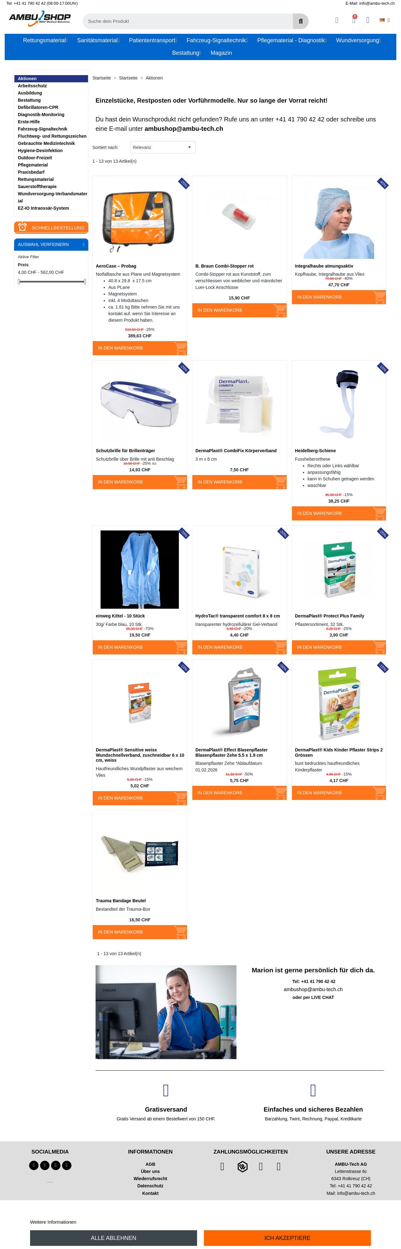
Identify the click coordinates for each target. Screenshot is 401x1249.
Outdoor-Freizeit (35, 157)
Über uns (150, 1171)
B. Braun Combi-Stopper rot (224, 266)
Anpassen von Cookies (101, 1222)
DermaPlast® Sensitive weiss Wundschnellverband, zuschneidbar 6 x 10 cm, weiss (140, 755)
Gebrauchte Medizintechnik (46, 143)
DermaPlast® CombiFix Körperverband (236, 450)
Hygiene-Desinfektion (40, 150)
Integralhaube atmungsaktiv (324, 266)
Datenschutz (150, 1185)
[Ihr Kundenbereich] (337, 20)
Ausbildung (30, 92)
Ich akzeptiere (287, 1238)
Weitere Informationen (53, 1222)
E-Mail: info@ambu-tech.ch (370, 3)
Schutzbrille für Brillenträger (125, 450)
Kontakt (150, 1193)
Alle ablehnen (113, 1238)
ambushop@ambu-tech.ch (184, 128)
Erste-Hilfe (29, 121)
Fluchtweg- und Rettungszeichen (52, 136)
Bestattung (29, 100)
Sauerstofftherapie (37, 186)
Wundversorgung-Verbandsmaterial (52, 197)
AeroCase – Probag (116, 266)
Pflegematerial (33, 164)
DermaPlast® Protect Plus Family (329, 615)
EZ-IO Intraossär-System (43, 208)
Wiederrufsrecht (150, 1178)
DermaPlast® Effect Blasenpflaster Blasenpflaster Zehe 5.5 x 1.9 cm (231, 752)
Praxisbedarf (31, 172)
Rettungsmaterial (36, 179)
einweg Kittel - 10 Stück (120, 615)
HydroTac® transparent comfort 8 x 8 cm (237, 615)
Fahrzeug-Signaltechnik (42, 128)
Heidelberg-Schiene (315, 450)
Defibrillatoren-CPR (38, 107)
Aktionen (27, 78)
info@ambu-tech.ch (356, 1193)
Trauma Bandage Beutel (121, 900)
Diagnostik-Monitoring (41, 114)
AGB (150, 1164)
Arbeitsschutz (32, 85)
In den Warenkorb (120, 348)
